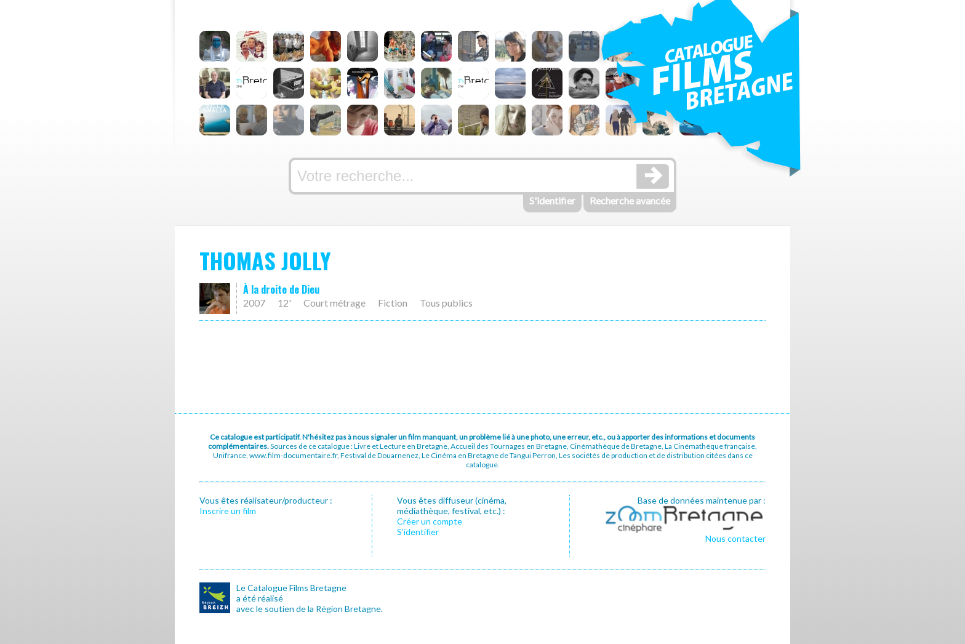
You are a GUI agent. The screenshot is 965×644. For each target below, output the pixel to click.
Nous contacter (735, 538)
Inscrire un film (227, 510)
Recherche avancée (630, 200)
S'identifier (552, 200)
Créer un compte (429, 521)
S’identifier (418, 531)
